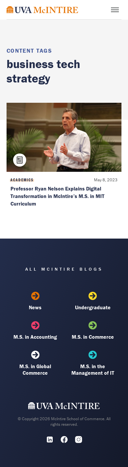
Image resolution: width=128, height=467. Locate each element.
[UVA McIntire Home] (64, 407)
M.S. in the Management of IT (93, 363)
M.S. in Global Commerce (35, 363)
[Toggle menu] (114, 9)
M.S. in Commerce (93, 330)
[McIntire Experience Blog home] (42, 9)
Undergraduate (93, 301)
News (35, 301)
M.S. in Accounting (35, 330)
